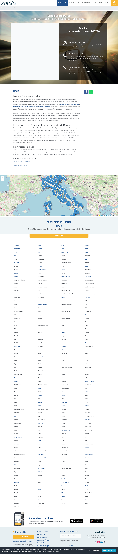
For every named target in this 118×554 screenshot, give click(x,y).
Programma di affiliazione (43, 540)
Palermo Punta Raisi (44, 106)
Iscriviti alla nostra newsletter (69, 532)
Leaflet (101, 215)
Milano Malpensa (74, 104)
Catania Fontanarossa (30, 106)
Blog (95, 2)
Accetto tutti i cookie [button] (109, 550)
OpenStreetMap (108, 215)
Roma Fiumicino (18, 106)
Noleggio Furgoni (74, 2)
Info (100, 2)
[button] (106, 3)
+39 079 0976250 (23, 537)
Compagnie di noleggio (43, 546)
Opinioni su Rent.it (42, 543)
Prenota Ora (59, 236)
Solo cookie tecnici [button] (94, 550)
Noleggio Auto (62, 2)
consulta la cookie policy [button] (52, 551)
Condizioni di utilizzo (42, 532)
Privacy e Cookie (41, 534)
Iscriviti (71, 545)
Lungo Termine (86, 2)
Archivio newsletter (42, 537)
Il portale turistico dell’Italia (22, 161)
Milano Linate (64, 104)
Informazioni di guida (20, 165)
